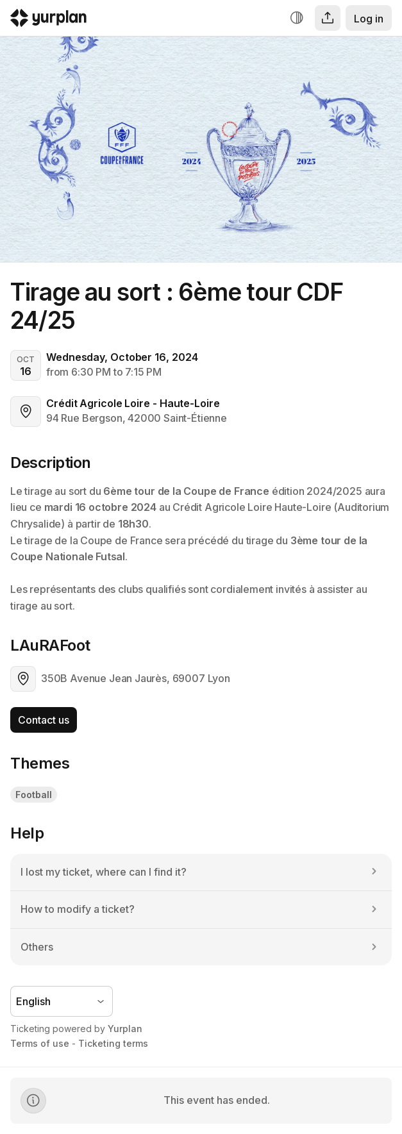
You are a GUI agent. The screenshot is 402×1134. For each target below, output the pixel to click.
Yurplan (125, 1028)
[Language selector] (61, 1001)
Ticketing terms (113, 1043)
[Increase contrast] (297, 18)
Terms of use (39, 1043)
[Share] (327, 18)
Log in (368, 18)
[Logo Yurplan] (48, 20)
